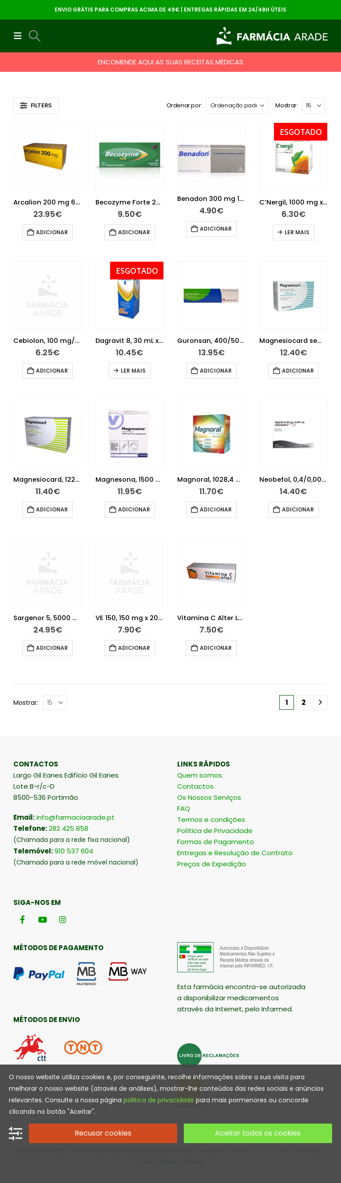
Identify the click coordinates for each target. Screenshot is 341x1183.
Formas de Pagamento (215, 841)
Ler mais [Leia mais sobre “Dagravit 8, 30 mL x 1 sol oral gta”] (133, 370)
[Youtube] (42, 920)
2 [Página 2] (303, 702)
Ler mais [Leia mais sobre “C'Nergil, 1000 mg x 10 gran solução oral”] (297, 232)
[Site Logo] (272, 36)
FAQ (183, 808)
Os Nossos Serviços (209, 797)
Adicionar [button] (52, 232)
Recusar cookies (103, 1133)
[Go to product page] (48, 157)
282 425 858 (68, 828)
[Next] (320, 702)
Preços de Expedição (211, 864)
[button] (20, 35)
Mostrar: (286, 105)
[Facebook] (22, 920)
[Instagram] (62, 920)
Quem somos (199, 775)
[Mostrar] (313, 106)
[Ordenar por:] (237, 106)
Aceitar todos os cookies (258, 1133)
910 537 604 (74, 851)
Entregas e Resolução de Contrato (235, 852)
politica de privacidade (158, 1100)
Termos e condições (211, 819)
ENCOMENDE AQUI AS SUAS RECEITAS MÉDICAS (170, 62)
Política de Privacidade (215, 830)
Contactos (195, 786)
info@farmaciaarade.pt (75, 817)
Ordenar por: (184, 105)
